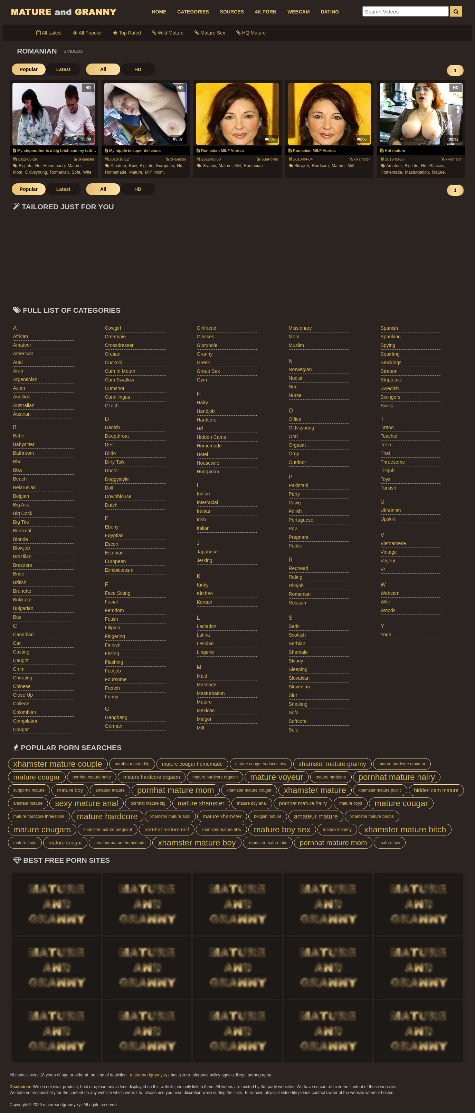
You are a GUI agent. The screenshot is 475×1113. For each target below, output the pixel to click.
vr (383, 569)
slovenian (299, 686)
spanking (391, 336)
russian (297, 603)
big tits (21, 522)
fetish (111, 619)
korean (204, 602)
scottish (297, 635)
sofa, (77, 172)
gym (202, 380)
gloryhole (207, 345)
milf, (149, 172)
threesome (393, 462)
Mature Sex (209, 33)
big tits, (26, 165)
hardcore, (321, 165)
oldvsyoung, (36, 172)
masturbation (211, 693)
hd (200, 428)
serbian (297, 643)
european (115, 561)
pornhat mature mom (175, 790)
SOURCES (232, 11)
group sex (208, 371)
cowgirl (113, 328)
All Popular (87, 33)
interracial (207, 502)
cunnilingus (117, 397)
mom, (18, 172)
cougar (21, 729)
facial (111, 601)
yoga (386, 634)
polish (295, 511)
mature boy (70, 790)
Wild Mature (168, 33)
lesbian (205, 643)
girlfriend (207, 328)
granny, (209, 165)
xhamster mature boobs (372, 816)
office (295, 419)
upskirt (388, 519)
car (17, 643)
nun (293, 386)
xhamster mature (315, 790)
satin (294, 626)
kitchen (205, 593)
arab (18, 371)
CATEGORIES (193, 11)
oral (293, 436)
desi (110, 444)
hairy (202, 402)
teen (386, 444)
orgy (294, 453)
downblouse (118, 496)
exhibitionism (119, 570)
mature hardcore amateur (402, 764)
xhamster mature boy (197, 842)
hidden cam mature (436, 790)
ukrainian (391, 510)
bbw (17, 470)
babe (19, 435)
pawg (295, 502)
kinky (203, 585)
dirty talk (115, 462)
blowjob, (302, 165)
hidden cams (211, 437)
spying (388, 345)
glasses (206, 336)
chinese (22, 686)
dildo (110, 453)
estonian (114, 552)
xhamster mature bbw (221, 829)
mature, (75, 165)
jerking (204, 560)
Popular (28, 69)
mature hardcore (331, 777)
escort (112, 544)
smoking (298, 704)
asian (19, 388)
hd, (38, 165)
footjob (113, 671)
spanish (389, 328)
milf (351, 165)
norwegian (300, 369)
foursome (116, 679)
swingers (391, 397)
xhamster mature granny (332, 764)
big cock (22, 513)
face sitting (118, 593)
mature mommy (337, 829)
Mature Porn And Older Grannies (63, 12)
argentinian (25, 379)
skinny (296, 661)
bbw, (133, 165)
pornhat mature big (132, 764)
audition (22, 396)
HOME (159, 11)
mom (294, 336)
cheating (22, 677)
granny (205, 354)
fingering (115, 636)
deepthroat (117, 436)
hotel (202, 454)
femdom (114, 610)
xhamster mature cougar (249, 790)
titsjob (388, 470)
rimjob (296, 585)
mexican (206, 710)
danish (112, 427)
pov (293, 528)
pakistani (298, 485)
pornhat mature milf (166, 829)
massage (207, 684)
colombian (24, 712)
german (114, 726)
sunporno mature (29, 790)
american (23, 353)
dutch (111, 505)
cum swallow (119, 380)
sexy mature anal (86, 803)
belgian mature (267, 816)
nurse (295, 395)
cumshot (114, 388)
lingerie (205, 652)
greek (203, 362)
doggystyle (117, 479)
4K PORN (265, 11)
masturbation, (417, 172)
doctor (112, 470)
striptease (391, 380)
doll (109, 488)
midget (204, 719)
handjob (206, 411)
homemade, (55, 165)
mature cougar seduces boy (260, 764)
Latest (63, 69)
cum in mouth (120, 371)
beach (20, 479)
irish (201, 519)
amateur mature (110, 790)
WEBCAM (298, 11)
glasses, (437, 165)
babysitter (24, 444)
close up (23, 695)
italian (203, 528)
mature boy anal (252, 803)
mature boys (350, 803)
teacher (389, 436)
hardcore (207, 420)
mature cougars (42, 829)
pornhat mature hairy (92, 777)
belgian (21, 496)
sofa (294, 712)
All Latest (49, 33)
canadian (23, 634)
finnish (113, 645)
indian (203, 493)
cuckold (114, 362)
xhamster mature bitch (405, 829)
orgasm (297, 445)
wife (87, 172)
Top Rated (127, 33)
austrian (22, 414)
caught (21, 660)
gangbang (116, 717)
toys (386, 479)
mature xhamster (201, 803)
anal (18, 362)
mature (204, 702)
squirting (390, 354)
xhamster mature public (380, 790)
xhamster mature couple (57, 763)
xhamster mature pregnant (107, 829)
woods (388, 610)
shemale (298, 652)
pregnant (298, 537)
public (295, 546)
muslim (296, 345)
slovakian (299, 678)
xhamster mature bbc (267, 842)
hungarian (208, 471)
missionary (300, 328)
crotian (113, 354)
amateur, (119, 165)
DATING (330, 11)
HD (137, 69)
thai (385, 453)
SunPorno (267, 159)
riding (296, 577)
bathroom (23, 453)
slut (293, 695)
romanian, (60, 172)
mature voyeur (276, 777)
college (21, 703)
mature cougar (36, 777)
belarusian (24, 487)
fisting (112, 653)
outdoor (297, 462)
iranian (204, 511)
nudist (296, 378)
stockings (391, 362)
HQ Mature (251, 33)
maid (202, 676)
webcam (390, 593)
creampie (115, 336)
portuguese (301, 520)
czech (112, 405)
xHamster (84, 159)
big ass (21, 504)
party (294, 494)
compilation (26, 721)
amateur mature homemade (119, 842)
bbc (17, 461)
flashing (114, 662)
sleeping (298, 669)
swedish (390, 388)
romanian (253, 165)
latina (203, 635)
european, (165, 165)
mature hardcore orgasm (151, 777)
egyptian (114, 535)
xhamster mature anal (170, 816)
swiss (387, 405)
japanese (207, 551)
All (103, 69)
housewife (208, 463)
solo (293, 730)
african (20, 336)
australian (24, 405)
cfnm (19, 669)
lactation (207, 626)
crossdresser (119, 345)
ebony (112, 527)
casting (21, 652)
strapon (389, 371)
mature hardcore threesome (39, 816)
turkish (388, 488)
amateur (22, 345)
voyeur (388, 560)
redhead (298, 568)
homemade (209, 445)
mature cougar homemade (192, 764)
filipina (112, 627)
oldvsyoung (301, 427)
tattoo (387, 427)
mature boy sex (282, 829)
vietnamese (393, 543)
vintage (389, 552)
